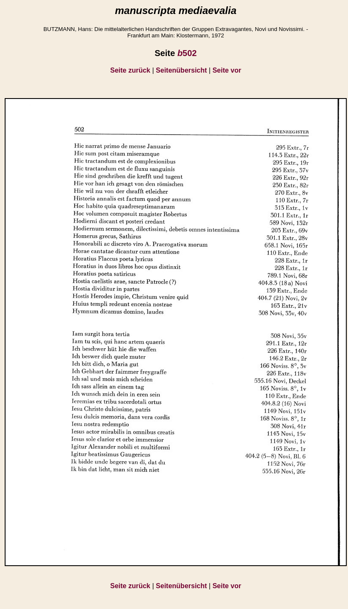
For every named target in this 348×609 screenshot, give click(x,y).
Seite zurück (130, 70)
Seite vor (226, 70)
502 (187, 53)
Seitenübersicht (181, 70)
